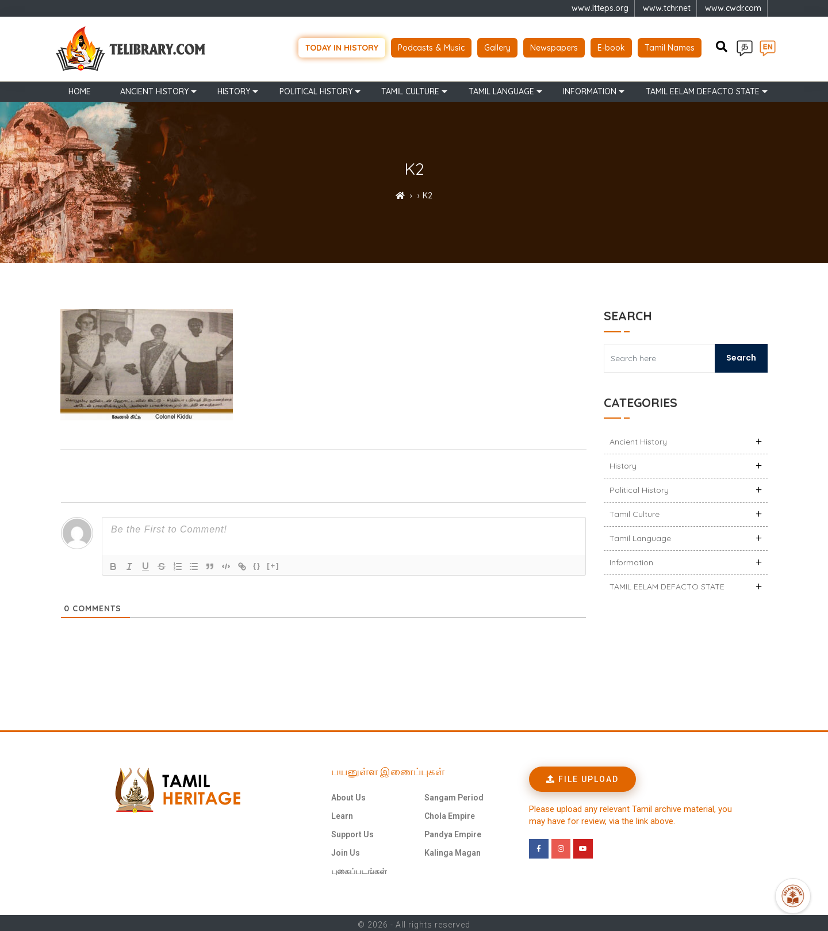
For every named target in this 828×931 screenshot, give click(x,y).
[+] (273, 562)
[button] (582, 775)
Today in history (341, 46)
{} (257, 562)
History (233, 87)
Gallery (497, 46)
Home (79, 87)
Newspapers (554, 46)
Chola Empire (449, 812)
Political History (315, 87)
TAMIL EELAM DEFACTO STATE (703, 87)
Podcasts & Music (431, 46)
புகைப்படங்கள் (359, 867)
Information (589, 87)
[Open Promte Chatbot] (793, 896)
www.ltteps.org (600, 8)
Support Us (352, 831)
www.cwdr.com (733, 8)
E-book (611, 46)
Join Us (345, 849)
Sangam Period (454, 794)
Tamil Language (501, 87)
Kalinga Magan (452, 849)
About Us (348, 794)
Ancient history (154, 87)
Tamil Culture (410, 87)
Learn (342, 812)
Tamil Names (670, 46)
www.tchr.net (667, 8)
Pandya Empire (452, 831)
